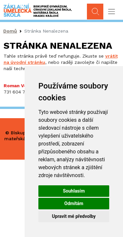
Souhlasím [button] (74, 191)
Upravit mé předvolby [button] (73, 216)
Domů (10, 31)
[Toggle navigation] (111, 11)
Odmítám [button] (73, 203)
